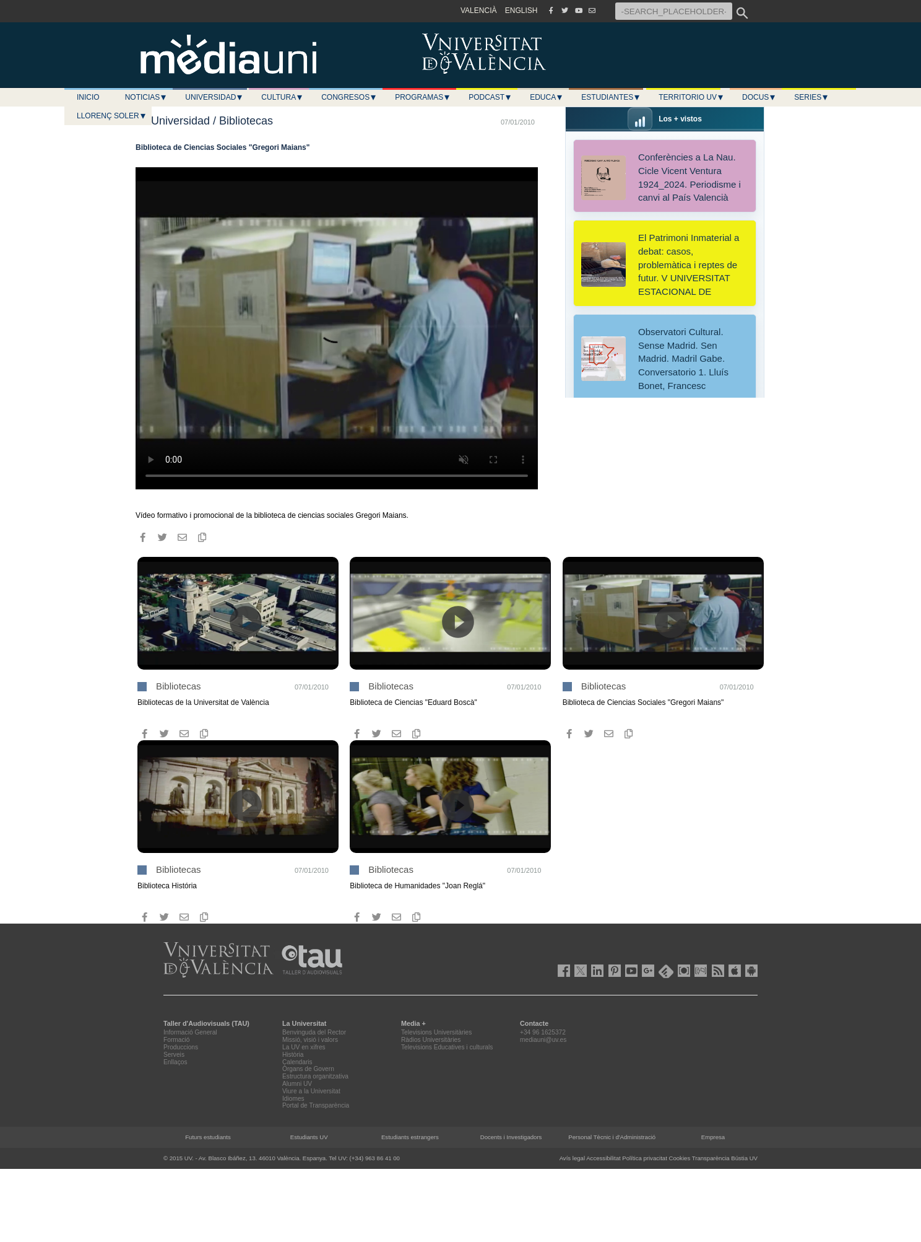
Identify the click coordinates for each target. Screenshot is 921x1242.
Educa (546, 97)
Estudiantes (611, 97)
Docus (759, 97)
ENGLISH (521, 10)
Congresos (349, 97)
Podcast (490, 97)
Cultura (282, 97)
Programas (423, 97)
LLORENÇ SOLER (112, 116)
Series (811, 97)
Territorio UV (691, 97)
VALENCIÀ (478, 10)
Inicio (88, 97)
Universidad (214, 97)
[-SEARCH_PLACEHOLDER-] (673, 11)
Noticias (146, 97)
